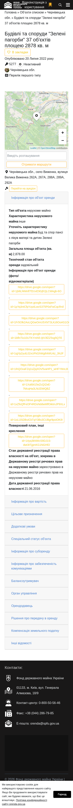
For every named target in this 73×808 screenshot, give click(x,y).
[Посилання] (15, 5)
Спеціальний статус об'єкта (31, 539)
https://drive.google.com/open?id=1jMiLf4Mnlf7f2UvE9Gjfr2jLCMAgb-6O (37, 289)
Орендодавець (22, 605)
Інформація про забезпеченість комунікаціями (33, 566)
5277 (12, 64)
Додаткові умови (23, 526)
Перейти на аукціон (23, 188)
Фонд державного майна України (40, 678)
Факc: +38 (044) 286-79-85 (35, 713)
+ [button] (62, 132)
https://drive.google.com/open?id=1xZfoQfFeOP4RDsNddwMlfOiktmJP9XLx (38, 402)
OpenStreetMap (48, 148)
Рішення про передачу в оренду (34, 618)
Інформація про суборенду (30, 551)
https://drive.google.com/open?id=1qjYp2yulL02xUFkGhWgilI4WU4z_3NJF (37, 351)
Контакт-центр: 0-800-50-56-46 (38, 703)
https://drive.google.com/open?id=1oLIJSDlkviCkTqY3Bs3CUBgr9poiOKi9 (36, 417)
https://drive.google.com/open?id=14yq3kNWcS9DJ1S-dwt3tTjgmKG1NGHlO (36, 440)
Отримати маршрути (36, 164)
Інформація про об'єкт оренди (33, 197)
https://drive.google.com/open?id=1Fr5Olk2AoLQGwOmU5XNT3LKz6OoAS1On (40, 320)
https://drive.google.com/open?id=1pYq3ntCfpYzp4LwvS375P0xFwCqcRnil (37, 304)
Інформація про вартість (29, 501)
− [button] (62, 140)
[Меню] (67, 5)
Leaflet (33, 148)
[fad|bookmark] (51, 5)
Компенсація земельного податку (35, 630)
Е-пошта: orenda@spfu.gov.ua (38, 723)
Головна (11, 12)
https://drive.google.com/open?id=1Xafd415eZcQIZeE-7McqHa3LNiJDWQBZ (36, 384)
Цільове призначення (26, 514)
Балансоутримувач (25, 581)
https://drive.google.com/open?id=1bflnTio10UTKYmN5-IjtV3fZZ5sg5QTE (36, 335)
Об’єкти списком (32, 12)
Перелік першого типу (25, 75)
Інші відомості (21, 643)
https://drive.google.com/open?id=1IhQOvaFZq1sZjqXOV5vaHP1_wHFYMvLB (39, 367)
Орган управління (24, 593)
